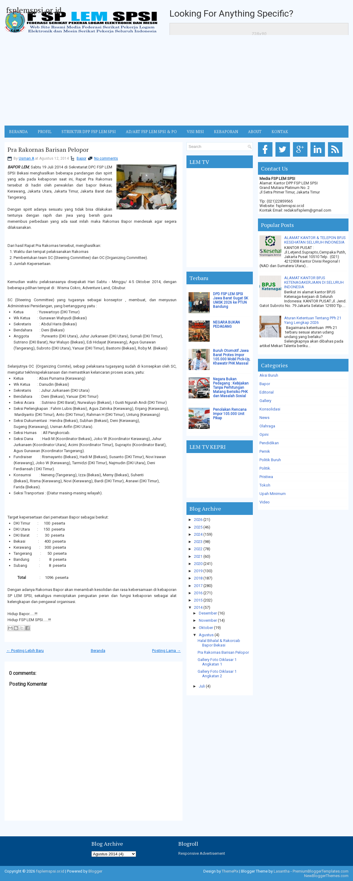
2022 (198, 549)
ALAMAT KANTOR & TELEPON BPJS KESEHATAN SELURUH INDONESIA (315, 239)
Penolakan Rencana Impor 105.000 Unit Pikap (229, 413)
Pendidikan (269, 443)
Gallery (265, 400)
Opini (264, 434)
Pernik (264, 451)
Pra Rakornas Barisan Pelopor (48, 150)
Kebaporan (226, 131)
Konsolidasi (269, 409)
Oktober (206, 627)
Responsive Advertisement (201, 853)
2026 (198, 519)
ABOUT (255, 131)
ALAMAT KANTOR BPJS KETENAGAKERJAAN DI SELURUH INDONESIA (314, 282)
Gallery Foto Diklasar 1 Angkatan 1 (217, 661)
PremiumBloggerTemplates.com (320, 871)
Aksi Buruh (268, 375)
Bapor (81, 158)
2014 (198, 607)
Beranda (98, 650)
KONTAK (280, 131)
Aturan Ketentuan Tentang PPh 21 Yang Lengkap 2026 (312, 320)
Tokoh (264, 485)
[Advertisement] (176, 80)
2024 (198, 534)
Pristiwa (266, 476)
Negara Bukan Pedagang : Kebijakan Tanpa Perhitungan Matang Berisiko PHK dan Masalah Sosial (231, 387)
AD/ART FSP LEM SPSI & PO (151, 131)
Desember (208, 613)
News (264, 417)
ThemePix (230, 871)
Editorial (266, 392)
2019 (198, 571)
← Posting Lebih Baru (25, 650)
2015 (198, 600)
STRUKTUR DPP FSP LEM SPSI (89, 131)
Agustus (206, 635)
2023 (198, 541)
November (208, 620)
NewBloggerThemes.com (326, 875)
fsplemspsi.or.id (34, 10)
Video (264, 502)
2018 (198, 578)
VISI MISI (195, 131)
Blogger (95, 871)
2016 (198, 593)
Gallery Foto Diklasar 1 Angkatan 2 (217, 673)
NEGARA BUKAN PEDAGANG (226, 324)
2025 (198, 527)
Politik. (265, 468)
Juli (202, 686)
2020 (198, 563)
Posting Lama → (166, 650)
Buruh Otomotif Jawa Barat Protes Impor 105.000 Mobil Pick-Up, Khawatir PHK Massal (231, 357)
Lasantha (282, 871)
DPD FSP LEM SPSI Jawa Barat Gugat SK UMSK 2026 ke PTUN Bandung (230, 300)
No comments (106, 158)
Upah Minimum (272, 493)
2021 (198, 556)
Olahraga (267, 426)
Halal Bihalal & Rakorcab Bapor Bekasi (219, 642)
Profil (45, 131)
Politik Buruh (270, 460)
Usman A (26, 158)
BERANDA (18, 131)
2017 (198, 585)
